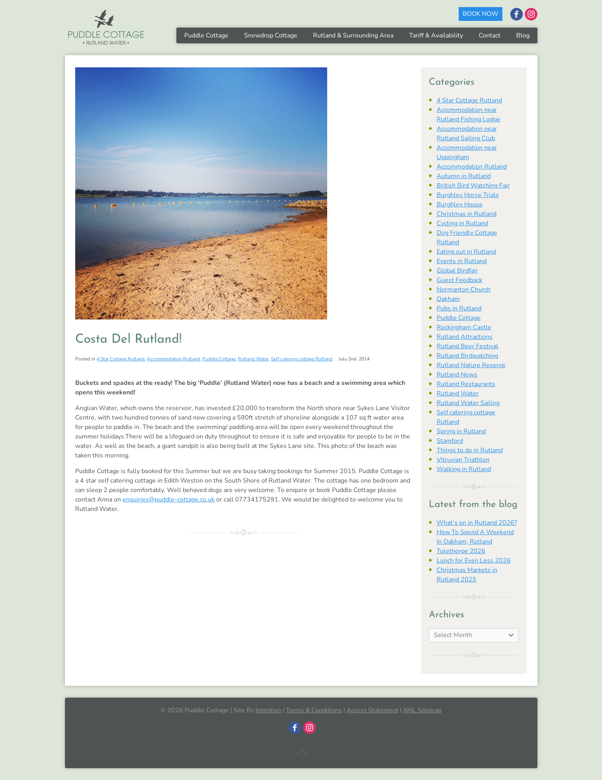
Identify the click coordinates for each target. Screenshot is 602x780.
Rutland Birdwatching (467, 355)
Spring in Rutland (461, 431)
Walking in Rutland (464, 469)
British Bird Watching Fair (473, 185)
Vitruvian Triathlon (463, 459)
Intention (268, 710)
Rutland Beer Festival (467, 346)
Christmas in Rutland (466, 214)
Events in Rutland (462, 261)
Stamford (450, 440)
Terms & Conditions (314, 710)
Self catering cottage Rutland (301, 359)
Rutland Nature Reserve (471, 365)
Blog (523, 35)
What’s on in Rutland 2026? (477, 522)
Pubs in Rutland (459, 308)
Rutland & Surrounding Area (353, 35)
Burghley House (460, 204)
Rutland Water (253, 359)
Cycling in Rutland (462, 223)
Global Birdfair (457, 270)
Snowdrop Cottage (270, 35)
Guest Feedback (459, 280)
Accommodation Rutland (173, 359)
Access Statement (372, 710)
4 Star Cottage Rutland (120, 359)
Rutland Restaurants (466, 384)
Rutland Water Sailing (468, 403)
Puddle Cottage (206, 35)
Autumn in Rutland (464, 176)
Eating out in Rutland (466, 251)
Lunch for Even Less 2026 (474, 560)
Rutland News (457, 374)
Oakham (448, 299)
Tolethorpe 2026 (461, 551)
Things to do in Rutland (470, 450)
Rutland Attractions (465, 336)
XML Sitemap (422, 710)
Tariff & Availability (436, 35)
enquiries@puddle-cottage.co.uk (168, 499)
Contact (489, 35)
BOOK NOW (480, 13)
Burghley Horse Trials (468, 195)
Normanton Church (464, 289)
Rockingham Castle (464, 327)
